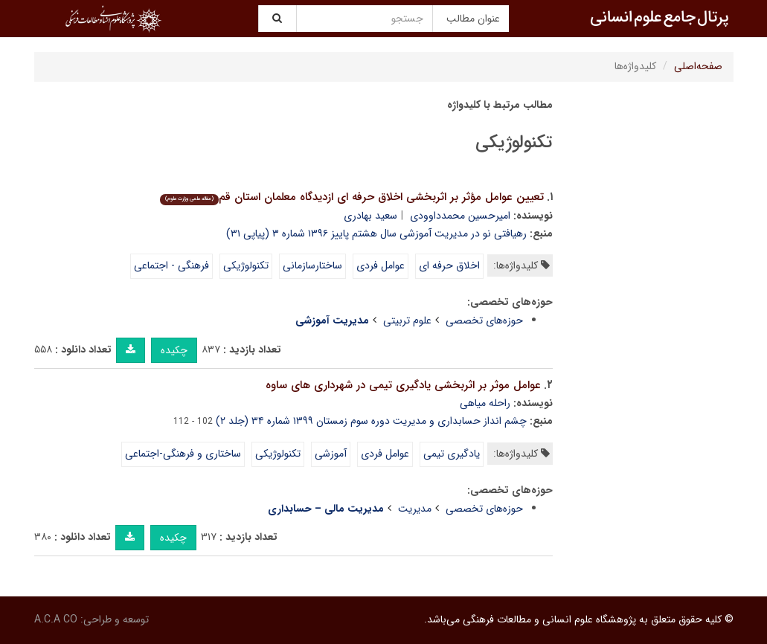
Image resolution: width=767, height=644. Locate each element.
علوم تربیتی (407, 320)
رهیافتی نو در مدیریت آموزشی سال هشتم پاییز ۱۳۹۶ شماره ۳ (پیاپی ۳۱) (376, 233)
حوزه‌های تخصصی (484, 320)
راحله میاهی (485, 403)
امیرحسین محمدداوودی (460, 215)
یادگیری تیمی (451, 453)
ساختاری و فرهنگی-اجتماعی (183, 453)
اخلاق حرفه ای (449, 265)
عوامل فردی (380, 265)
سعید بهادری (370, 215)
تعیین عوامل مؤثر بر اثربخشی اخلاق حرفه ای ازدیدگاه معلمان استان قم (352, 197)
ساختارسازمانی (312, 265)
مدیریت (414, 508)
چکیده (174, 350)
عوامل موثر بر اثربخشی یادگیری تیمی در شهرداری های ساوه (403, 385)
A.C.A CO (55, 619)
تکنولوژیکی (246, 265)
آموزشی (331, 453)
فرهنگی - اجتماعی (171, 265)
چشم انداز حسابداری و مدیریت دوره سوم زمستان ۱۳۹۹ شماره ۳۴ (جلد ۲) (371, 421)
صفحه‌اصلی (698, 66)
